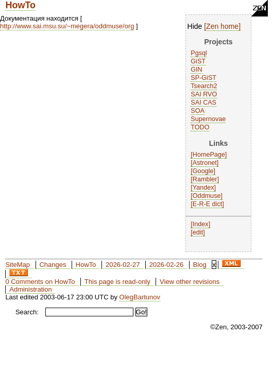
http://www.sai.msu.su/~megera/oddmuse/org (67, 26)
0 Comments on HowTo (40, 281)
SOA (197, 110)
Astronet (205, 162)
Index (201, 224)
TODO (200, 127)
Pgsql (199, 53)
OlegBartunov (140, 297)
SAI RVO (204, 94)
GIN (196, 69)
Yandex (203, 187)
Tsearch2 (204, 86)
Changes (52, 264)
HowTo (20, 5)
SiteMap (17, 264)
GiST (198, 61)
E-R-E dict (207, 204)
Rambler (205, 179)
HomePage (209, 154)
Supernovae (208, 119)
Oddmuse (207, 195)
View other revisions (189, 281)
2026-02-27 (123, 264)
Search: (27, 312)
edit (198, 232)
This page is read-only (117, 281)
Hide (194, 26)
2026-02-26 (166, 264)
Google (203, 171)
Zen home (222, 26)
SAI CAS (203, 102)
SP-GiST (203, 77)
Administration (30, 289)
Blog (200, 264)
